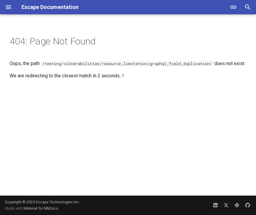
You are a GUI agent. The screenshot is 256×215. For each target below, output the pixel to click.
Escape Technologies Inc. (58, 202)
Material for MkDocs (41, 208)
